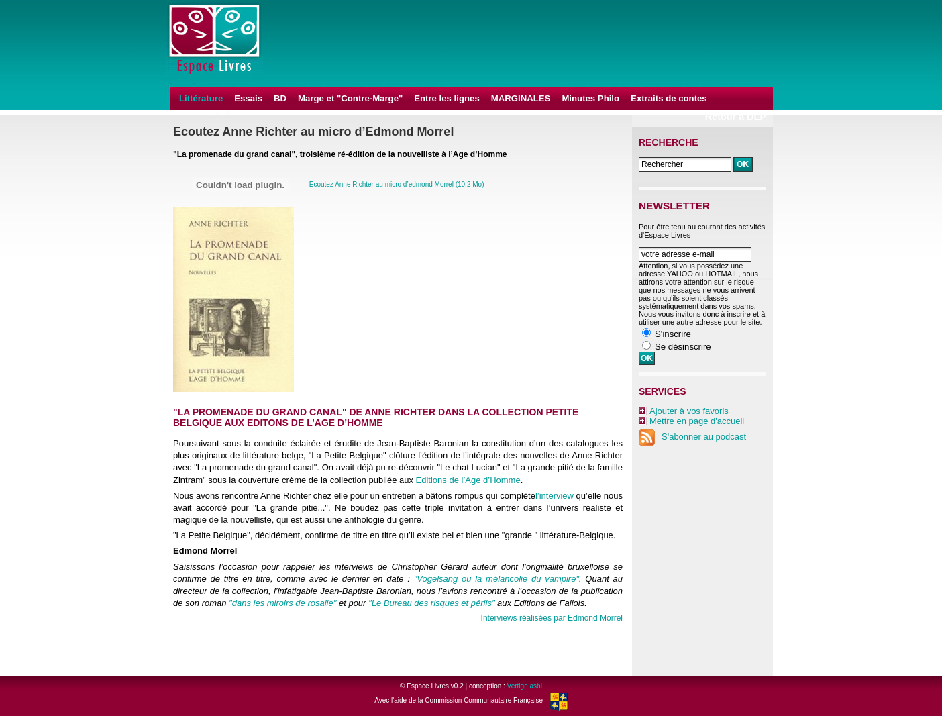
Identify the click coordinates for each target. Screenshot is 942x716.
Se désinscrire (683, 347)
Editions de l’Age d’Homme (468, 480)
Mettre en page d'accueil (696, 421)
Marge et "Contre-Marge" (350, 98)
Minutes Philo (590, 98)
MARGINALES (521, 98)
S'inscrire (673, 334)
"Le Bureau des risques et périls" (431, 603)
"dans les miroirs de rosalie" (282, 603)
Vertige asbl (524, 686)
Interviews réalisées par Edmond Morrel (552, 618)
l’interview (554, 496)
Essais (248, 98)
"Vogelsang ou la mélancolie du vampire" (496, 579)
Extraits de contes (669, 98)
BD (280, 98)
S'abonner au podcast (692, 436)
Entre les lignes (446, 98)
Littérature (201, 98)
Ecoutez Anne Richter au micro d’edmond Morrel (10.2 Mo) (396, 184)
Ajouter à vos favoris (689, 411)
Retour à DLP (735, 116)
